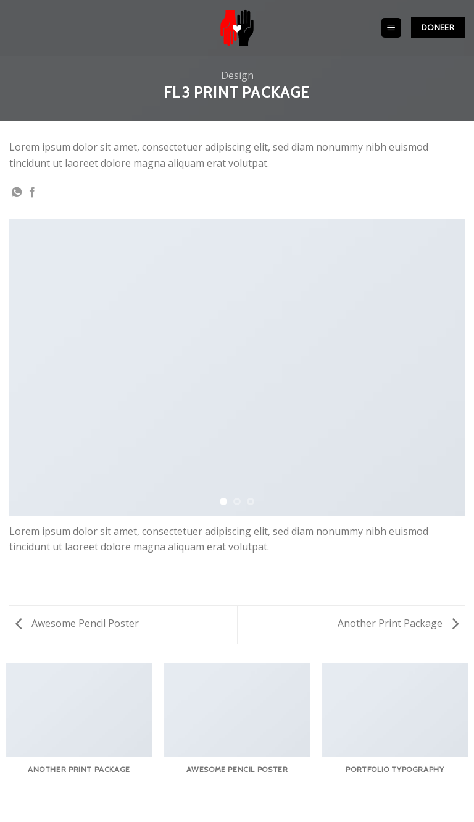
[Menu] (391, 28)
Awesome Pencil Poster (77, 623)
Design (237, 75)
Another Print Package (398, 623)
